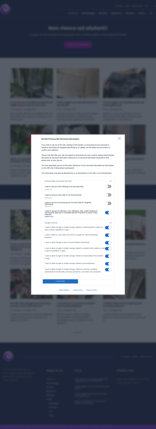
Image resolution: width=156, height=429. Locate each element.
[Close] (120, 139)
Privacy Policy (91, 290)
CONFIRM (60, 281)
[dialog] (78, 214)
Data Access (78, 290)
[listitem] (78, 181)
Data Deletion (64, 290)
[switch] (108, 186)
